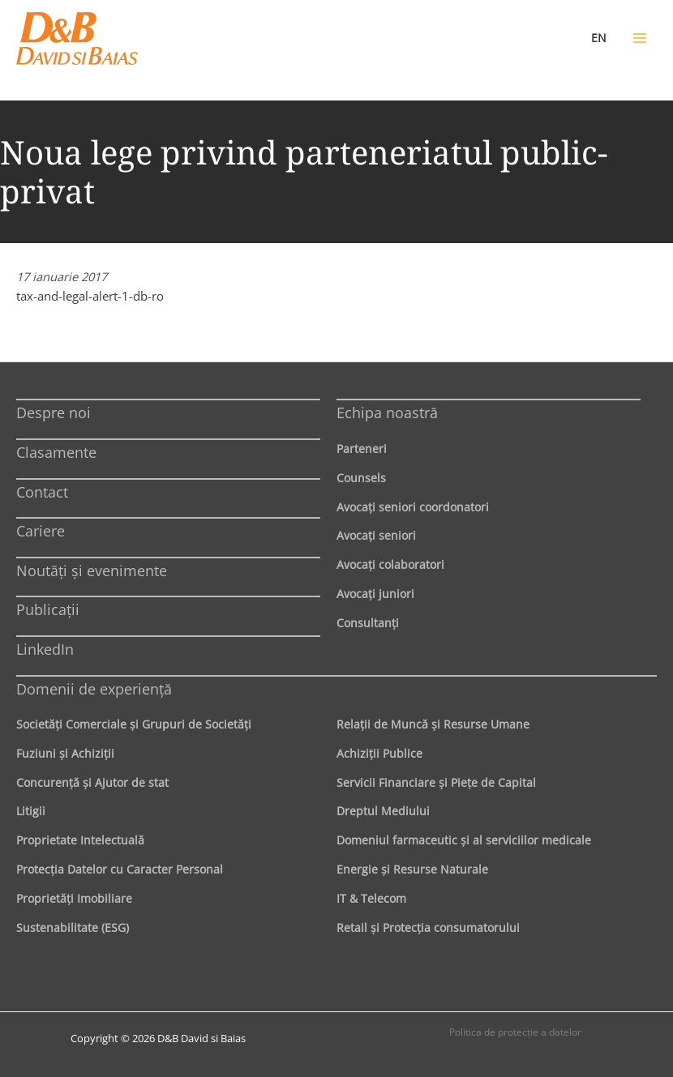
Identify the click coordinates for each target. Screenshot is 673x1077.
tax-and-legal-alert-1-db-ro (90, 296)
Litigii (30, 810)
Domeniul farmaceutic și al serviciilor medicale (463, 840)
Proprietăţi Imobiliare (74, 898)
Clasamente (56, 452)
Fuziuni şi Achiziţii (65, 753)
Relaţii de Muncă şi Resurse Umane (432, 724)
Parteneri (361, 448)
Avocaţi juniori (375, 593)
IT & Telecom (371, 898)
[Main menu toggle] (640, 38)
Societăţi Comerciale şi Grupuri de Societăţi (133, 724)
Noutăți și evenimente (91, 570)
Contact (42, 492)
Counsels (361, 477)
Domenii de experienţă (94, 689)
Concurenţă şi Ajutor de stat (92, 782)
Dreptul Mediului (383, 810)
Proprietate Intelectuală (80, 840)
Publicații (47, 609)
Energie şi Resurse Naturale (412, 869)
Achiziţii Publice (379, 753)
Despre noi (53, 412)
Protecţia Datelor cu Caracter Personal (119, 869)
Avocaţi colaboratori (390, 564)
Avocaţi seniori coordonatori (412, 507)
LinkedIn (45, 649)
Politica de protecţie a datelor (515, 1032)
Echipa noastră (387, 412)
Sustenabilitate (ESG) (72, 927)
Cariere (40, 531)
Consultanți (367, 622)
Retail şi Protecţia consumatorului (428, 927)
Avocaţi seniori (376, 535)
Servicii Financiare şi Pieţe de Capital (436, 782)
